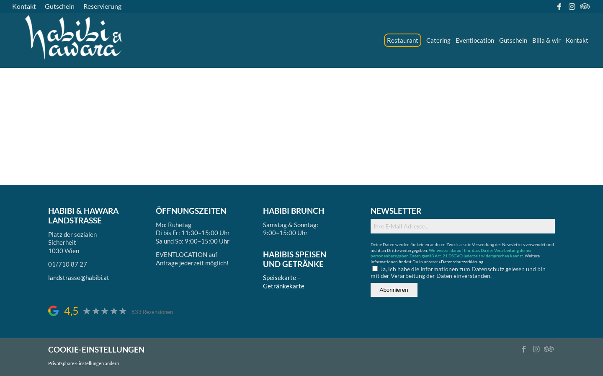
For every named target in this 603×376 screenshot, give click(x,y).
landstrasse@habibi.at (78, 277)
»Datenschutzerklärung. (461, 261)
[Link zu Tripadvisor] (584, 6)
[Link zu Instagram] (572, 6)
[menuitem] (26, 6)
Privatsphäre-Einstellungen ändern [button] (83, 363)
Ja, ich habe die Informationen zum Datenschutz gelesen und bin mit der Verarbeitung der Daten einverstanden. (458, 272)
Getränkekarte (283, 286)
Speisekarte (279, 277)
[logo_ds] (74, 40)
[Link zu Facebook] (559, 6)
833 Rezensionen (152, 312)
